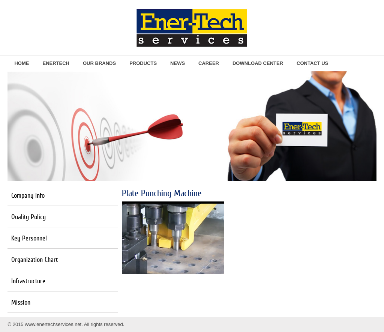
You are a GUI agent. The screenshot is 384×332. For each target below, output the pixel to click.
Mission (20, 302)
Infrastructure (28, 281)
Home (21, 63)
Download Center (257, 63)
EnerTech (55, 63)
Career (208, 63)
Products (143, 63)
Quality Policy (28, 217)
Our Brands (99, 63)
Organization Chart (34, 259)
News (177, 63)
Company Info (28, 195)
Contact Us (312, 63)
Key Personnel (29, 238)
